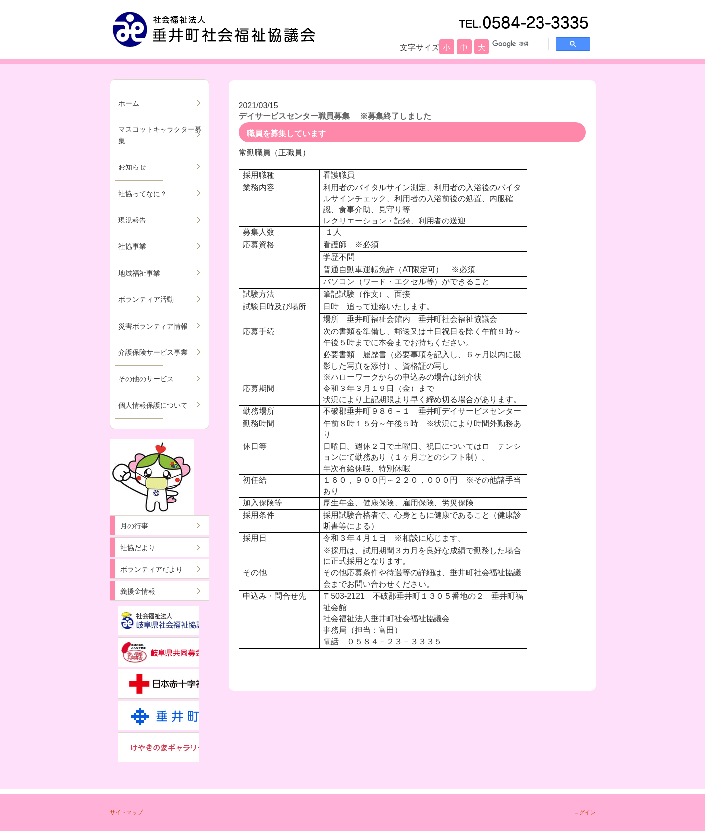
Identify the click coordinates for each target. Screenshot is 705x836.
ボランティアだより (151, 569)
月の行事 (134, 526)
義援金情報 (137, 591)
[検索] (519, 43)
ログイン (585, 812)
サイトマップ (126, 812)
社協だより (137, 548)
